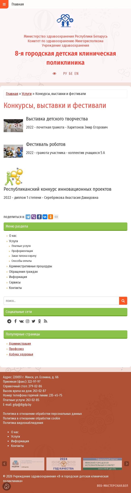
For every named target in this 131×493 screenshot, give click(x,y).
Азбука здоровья (21, 354)
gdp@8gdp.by (22, 405)
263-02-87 (39, 391)
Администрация (20, 344)
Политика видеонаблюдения (23, 423)
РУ (65, 73)
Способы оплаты (21, 261)
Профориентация (22, 251)
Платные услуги (21, 246)
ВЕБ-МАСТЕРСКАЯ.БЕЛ (112, 486)
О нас (13, 236)
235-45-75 (55, 395)
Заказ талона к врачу (23, 256)
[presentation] (4, 463)
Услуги (27, 94)
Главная (12, 94)
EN (76, 73)
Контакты (15, 288)
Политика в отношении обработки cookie (31, 418)
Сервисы (15, 282)
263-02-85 (32, 400)
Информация (18, 277)
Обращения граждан (23, 272)
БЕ (71, 73)
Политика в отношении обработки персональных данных (42, 414)
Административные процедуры (30, 266)
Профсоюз (16, 349)
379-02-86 (35, 386)
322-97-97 (34, 381)
